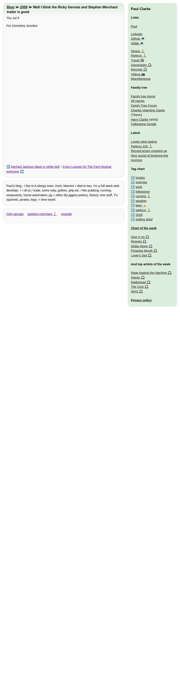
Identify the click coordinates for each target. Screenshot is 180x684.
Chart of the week (144, 228)
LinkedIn (136, 34)
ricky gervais (15, 214)
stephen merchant (39, 214)
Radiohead (138, 282)
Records (136, 69)
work (139, 187)
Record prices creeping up (149, 151)
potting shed (144, 219)
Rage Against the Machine (149, 273)
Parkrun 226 (139, 146)
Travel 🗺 (137, 60)
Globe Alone (139, 246)
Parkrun (136, 55)
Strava (135, 51)
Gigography (139, 65)
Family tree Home (143, 96)
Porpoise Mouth (142, 250)
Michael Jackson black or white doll (35, 166)
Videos (135, 74)
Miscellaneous (140, 78)
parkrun (141, 210)
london (140, 177)
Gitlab (135, 43)
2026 (139, 215)
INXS (134, 291)
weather (141, 201)
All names (137, 101)
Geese (135, 277)
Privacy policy (141, 300)
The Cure (137, 286)
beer (139, 205)
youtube (66, 214)
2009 (23, 7)
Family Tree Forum (144, 105)
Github (135, 38)
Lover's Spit (139, 255)
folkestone (143, 191)
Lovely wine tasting (144, 141)
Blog (10, 7)
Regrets (136, 241)
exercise (141, 182)
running (141, 196)
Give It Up (138, 237)
